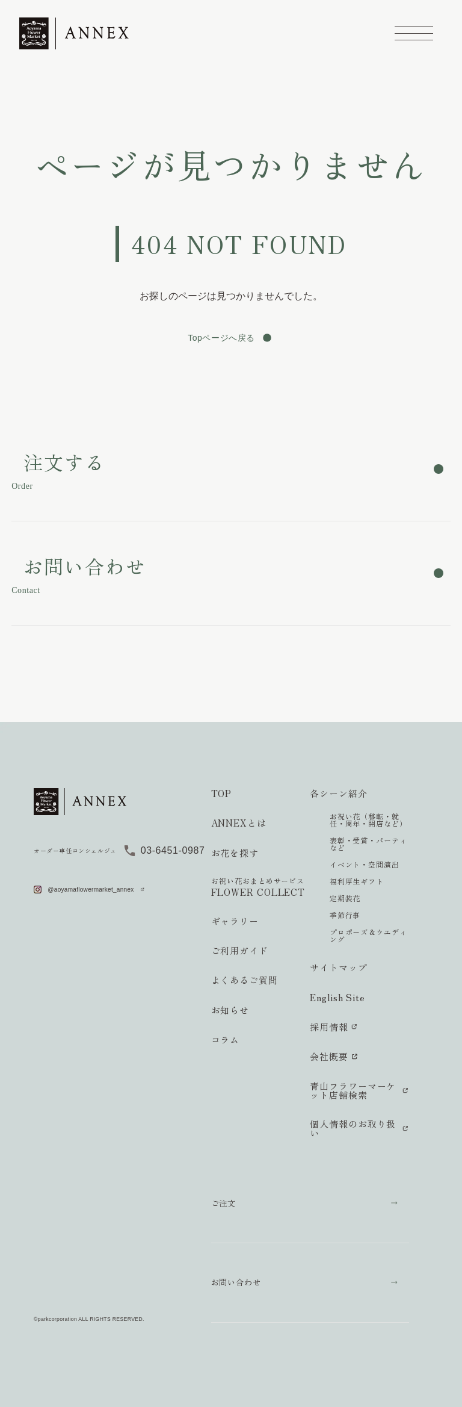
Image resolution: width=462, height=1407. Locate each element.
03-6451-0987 (173, 850)
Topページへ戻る (221, 338)
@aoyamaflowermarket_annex (91, 889)
